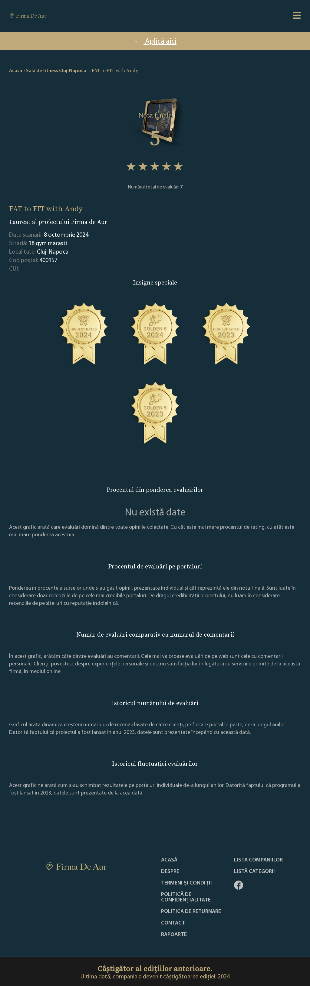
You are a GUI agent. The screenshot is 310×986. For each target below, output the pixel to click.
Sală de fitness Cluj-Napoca (56, 70)
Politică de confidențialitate (186, 897)
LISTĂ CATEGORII (254, 871)
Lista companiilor (258, 860)
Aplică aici (155, 41)
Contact (173, 923)
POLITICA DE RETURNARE (191, 911)
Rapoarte (174, 935)
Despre (170, 871)
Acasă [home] (15, 70)
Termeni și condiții (186, 883)
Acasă (169, 860)
